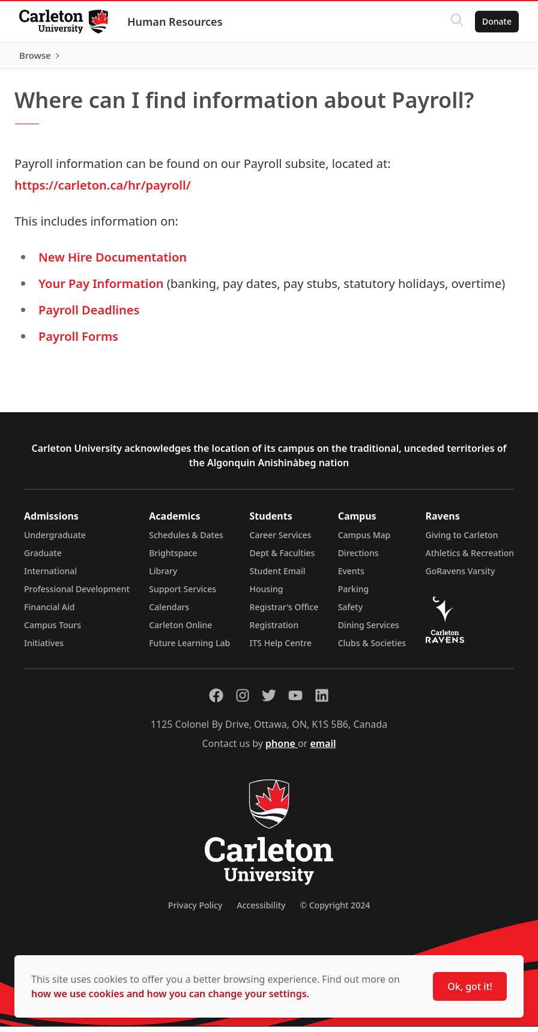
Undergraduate (55, 540)
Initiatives (44, 648)
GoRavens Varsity (460, 576)
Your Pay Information (101, 289)
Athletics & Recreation (470, 558)
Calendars (169, 612)
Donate (497, 21)
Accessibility (261, 910)
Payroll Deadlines (88, 315)
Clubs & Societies (372, 648)
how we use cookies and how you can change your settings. (170, 993)
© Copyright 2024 (335, 910)
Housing (266, 594)
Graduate (43, 558)
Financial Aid (49, 612)
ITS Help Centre (281, 648)
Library (163, 576)
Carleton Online (180, 630)
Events (351, 576)
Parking (353, 594)
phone (281, 748)
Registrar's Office (284, 612)
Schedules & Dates (186, 540)
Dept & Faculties (282, 558)
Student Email (278, 576)
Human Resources (175, 21)
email (323, 748)
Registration (274, 630)
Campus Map (364, 540)
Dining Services (368, 630)
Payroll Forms (78, 342)
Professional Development (77, 594)
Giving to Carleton (462, 540)
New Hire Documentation (112, 262)
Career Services (281, 540)
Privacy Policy (195, 910)
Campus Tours (52, 630)
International (50, 576)
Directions (358, 558)
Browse (496, 58)
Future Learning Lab (189, 648)
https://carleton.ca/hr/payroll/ (102, 190)
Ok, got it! (469, 986)
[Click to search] (457, 21)
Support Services (182, 594)
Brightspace (173, 558)
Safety (350, 612)
